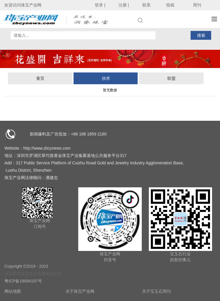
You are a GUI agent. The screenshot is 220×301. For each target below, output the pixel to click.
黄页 (40, 78)
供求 (106, 78)
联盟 (171, 78)
